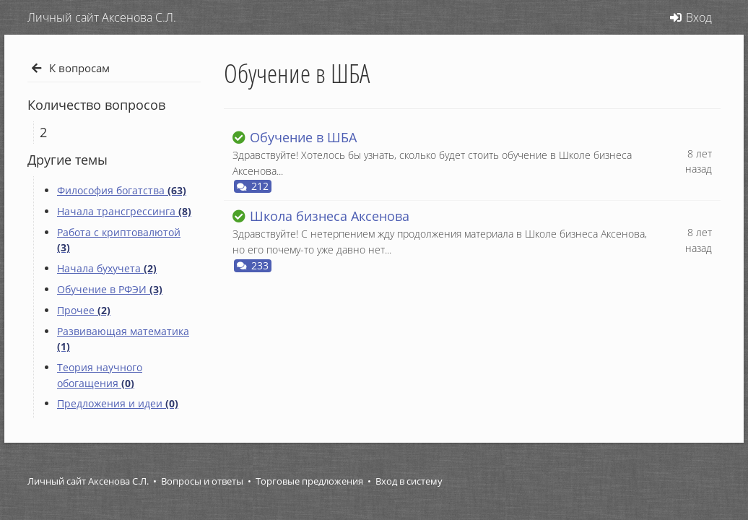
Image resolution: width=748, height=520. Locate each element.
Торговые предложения (309, 481)
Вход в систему (409, 481)
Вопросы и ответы (202, 481)
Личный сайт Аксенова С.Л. (88, 481)
